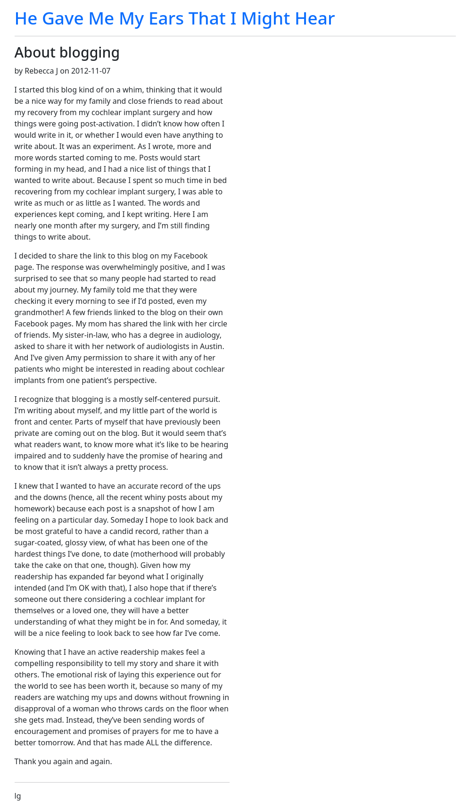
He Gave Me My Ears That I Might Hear (175, 18)
